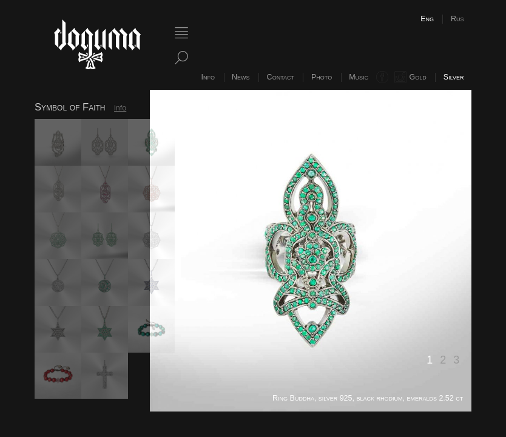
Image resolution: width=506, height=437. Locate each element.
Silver (454, 77)
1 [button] (430, 360)
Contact (280, 77)
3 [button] (456, 360)
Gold (418, 77)
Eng (427, 19)
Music (358, 77)
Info (208, 77)
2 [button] (443, 360)
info (120, 108)
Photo (321, 77)
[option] (310, 251)
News (241, 77)
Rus (457, 19)
